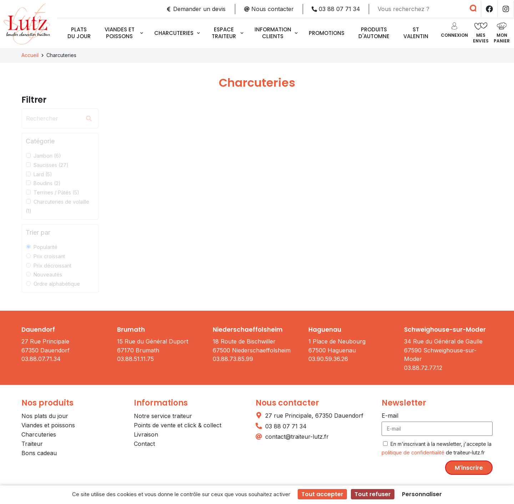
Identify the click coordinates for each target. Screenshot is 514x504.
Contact (144, 443)
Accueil (30, 55)
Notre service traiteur (163, 415)
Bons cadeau (39, 453)
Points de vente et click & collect (177, 425)
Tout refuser (372, 494)
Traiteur (32, 443)
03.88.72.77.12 (423, 367)
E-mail (390, 415)
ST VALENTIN (415, 33)
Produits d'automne (373, 33)
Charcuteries (177, 33)
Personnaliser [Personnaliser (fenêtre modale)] (422, 494)
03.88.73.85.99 (233, 358)
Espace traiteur (227, 33)
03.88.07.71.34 (41, 358)
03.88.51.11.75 (135, 358)
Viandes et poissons (124, 33)
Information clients (276, 33)
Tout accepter (322, 494)
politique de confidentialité (413, 452)
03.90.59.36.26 (328, 358)
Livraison (146, 434)
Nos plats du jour (44, 415)
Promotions (326, 33)
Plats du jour (79, 33)
